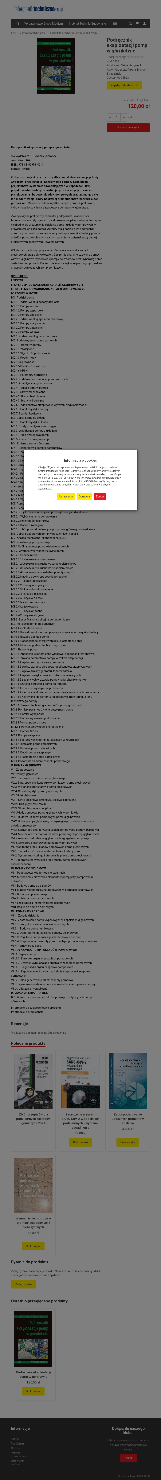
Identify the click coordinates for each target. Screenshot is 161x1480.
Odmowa (84, 496)
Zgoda (100, 496)
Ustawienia (66, 496)
